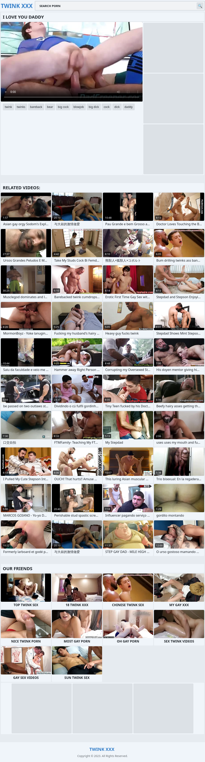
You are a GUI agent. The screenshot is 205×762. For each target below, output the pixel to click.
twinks (21, 107)
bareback (36, 107)
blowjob (78, 107)
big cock (63, 107)
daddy (129, 107)
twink (8, 107)
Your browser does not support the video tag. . (72, 62)
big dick (94, 107)
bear (50, 107)
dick (117, 107)
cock (107, 107)
